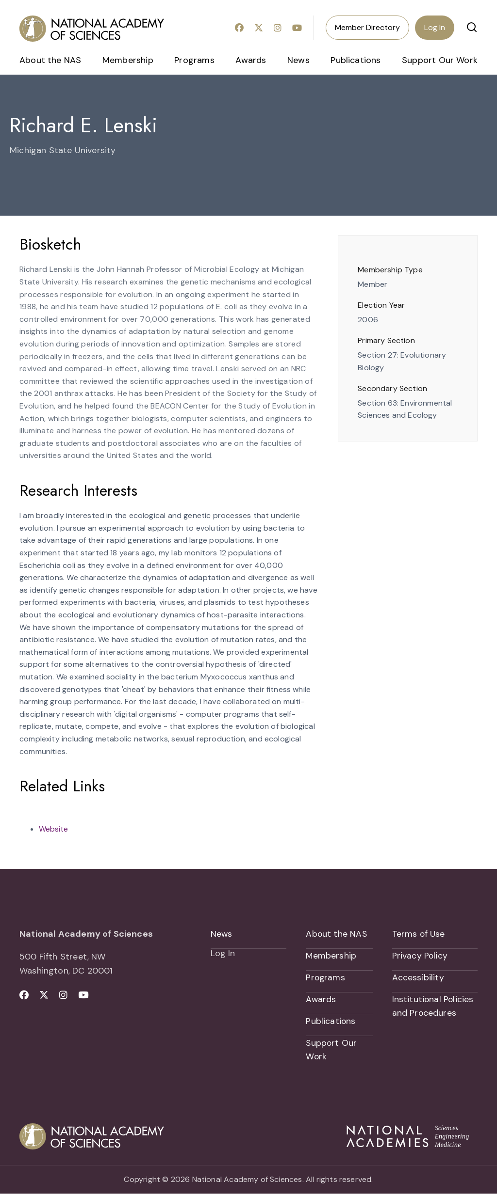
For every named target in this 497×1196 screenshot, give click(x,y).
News (298, 60)
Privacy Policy (420, 956)
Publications (356, 60)
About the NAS (50, 60)
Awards (250, 60)
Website (53, 829)
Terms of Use (419, 934)
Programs (194, 60)
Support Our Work (440, 60)
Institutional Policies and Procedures (433, 1008)
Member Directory (367, 27)
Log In (434, 27)
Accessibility (418, 978)
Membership (127, 60)
